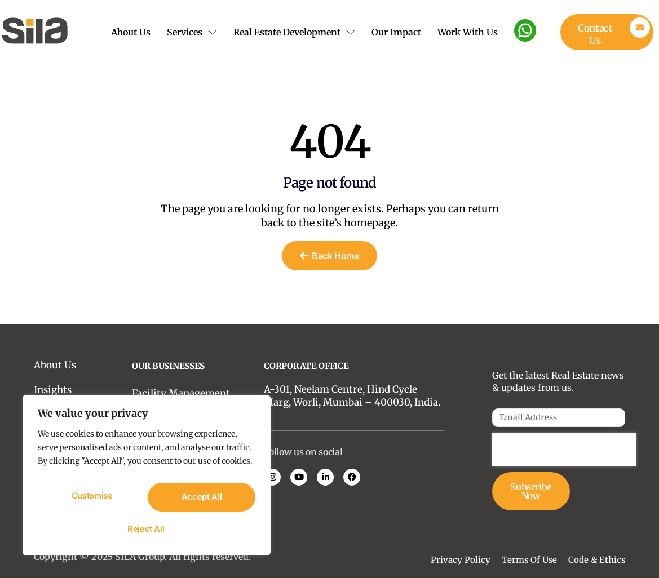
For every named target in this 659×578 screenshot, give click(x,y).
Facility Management (181, 393)
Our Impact (394, 32)
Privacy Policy (460, 559)
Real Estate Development (298, 32)
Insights (53, 390)
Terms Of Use (529, 559)
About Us (121, 32)
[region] (147, 479)
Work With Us (472, 32)
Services (192, 32)
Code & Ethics (596, 559)
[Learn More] (606, 32)
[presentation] (564, 451)
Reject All (200, 499)
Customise (91, 499)
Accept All (147, 529)
